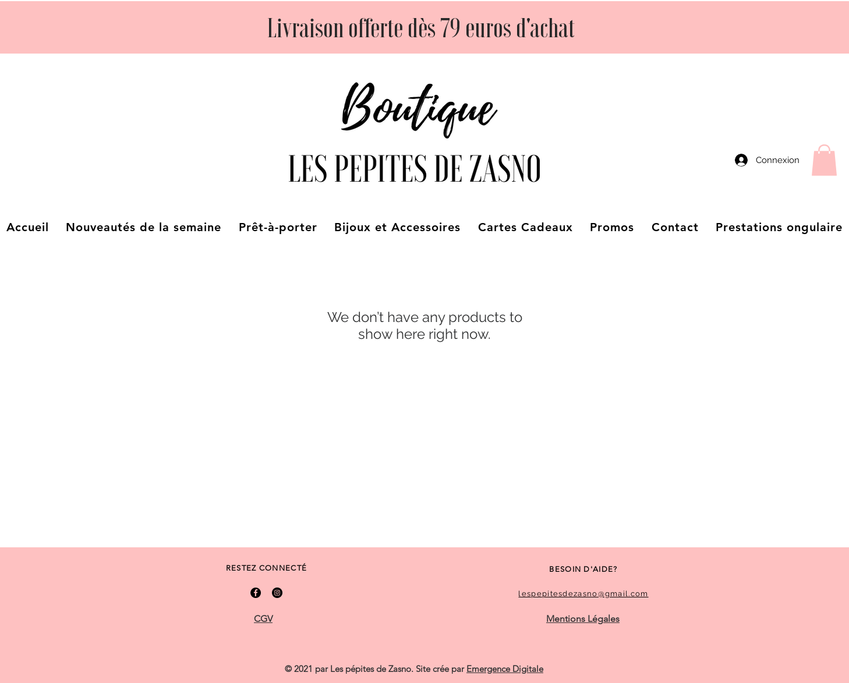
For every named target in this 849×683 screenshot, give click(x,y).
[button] (824, 160)
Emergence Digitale (504, 668)
